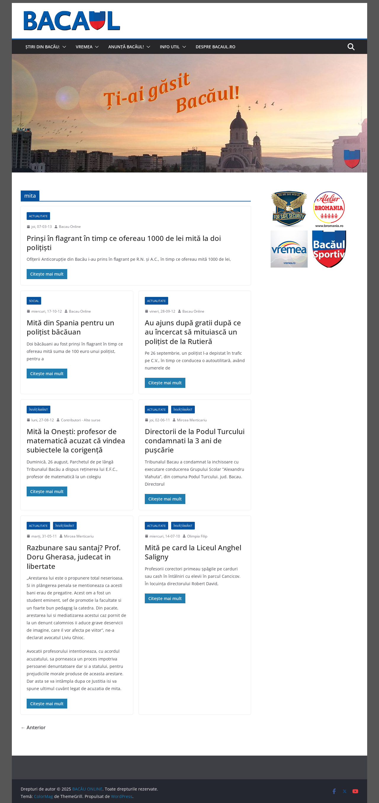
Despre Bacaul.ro (215, 46)
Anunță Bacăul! (126, 46)
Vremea (84, 46)
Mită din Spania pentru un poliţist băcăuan (70, 327)
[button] (63, 47)
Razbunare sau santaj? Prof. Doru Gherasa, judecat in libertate (74, 557)
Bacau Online (70, 226)
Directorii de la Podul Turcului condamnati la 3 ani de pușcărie (195, 440)
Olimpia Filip (197, 536)
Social (34, 301)
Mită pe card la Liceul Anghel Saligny (193, 552)
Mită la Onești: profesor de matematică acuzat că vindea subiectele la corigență (76, 440)
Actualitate (38, 216)
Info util (170, 46)
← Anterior (33, 727)
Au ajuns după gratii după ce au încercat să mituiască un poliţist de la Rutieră (193, 332)
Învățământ (38, 409)
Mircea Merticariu (192, 420)
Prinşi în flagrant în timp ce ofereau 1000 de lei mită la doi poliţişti (124, 242)
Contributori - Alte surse (80, 420)
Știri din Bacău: (42, 46)
